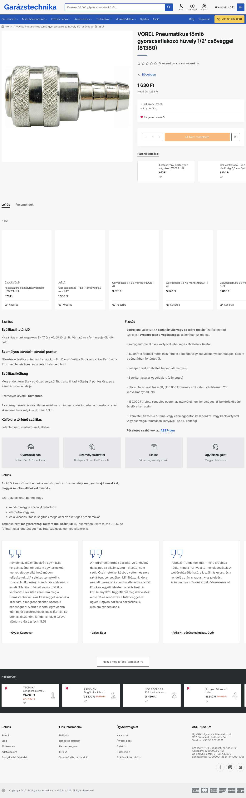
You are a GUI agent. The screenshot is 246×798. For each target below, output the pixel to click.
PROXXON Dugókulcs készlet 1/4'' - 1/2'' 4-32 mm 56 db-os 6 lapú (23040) (95, 691)
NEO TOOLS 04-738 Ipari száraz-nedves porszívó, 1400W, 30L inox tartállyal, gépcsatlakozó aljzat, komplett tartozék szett (155, 691)
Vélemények (25, 204)
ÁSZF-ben (167, 430)
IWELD (61, 282)
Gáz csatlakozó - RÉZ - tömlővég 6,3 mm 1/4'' (79, 289)
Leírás (6, 204)
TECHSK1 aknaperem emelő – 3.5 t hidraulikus (34, 689)
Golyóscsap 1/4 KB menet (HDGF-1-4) (187, 284)
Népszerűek (9, 676)
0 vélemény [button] (167, 63)
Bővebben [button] (149, 74)
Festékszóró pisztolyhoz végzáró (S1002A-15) (173, 166)
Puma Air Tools (12, 282)
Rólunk (6, 727)
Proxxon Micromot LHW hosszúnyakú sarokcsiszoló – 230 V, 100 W (216, 691)
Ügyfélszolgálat (127, 727)
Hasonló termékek (148, 153)
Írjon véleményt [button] (189, 63)
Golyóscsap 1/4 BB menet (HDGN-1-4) (133, 284)
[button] (161, 177)
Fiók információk (70, 727)
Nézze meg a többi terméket (121, 661)
